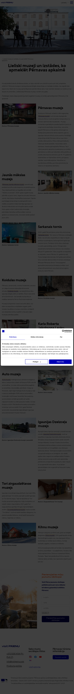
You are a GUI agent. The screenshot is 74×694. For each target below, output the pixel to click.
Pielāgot (37, 362)
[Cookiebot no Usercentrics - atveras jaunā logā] (63, 331)
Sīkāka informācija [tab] (37, 337)
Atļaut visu (60, 362)
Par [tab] (61, 337)
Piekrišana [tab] (12, 337)
